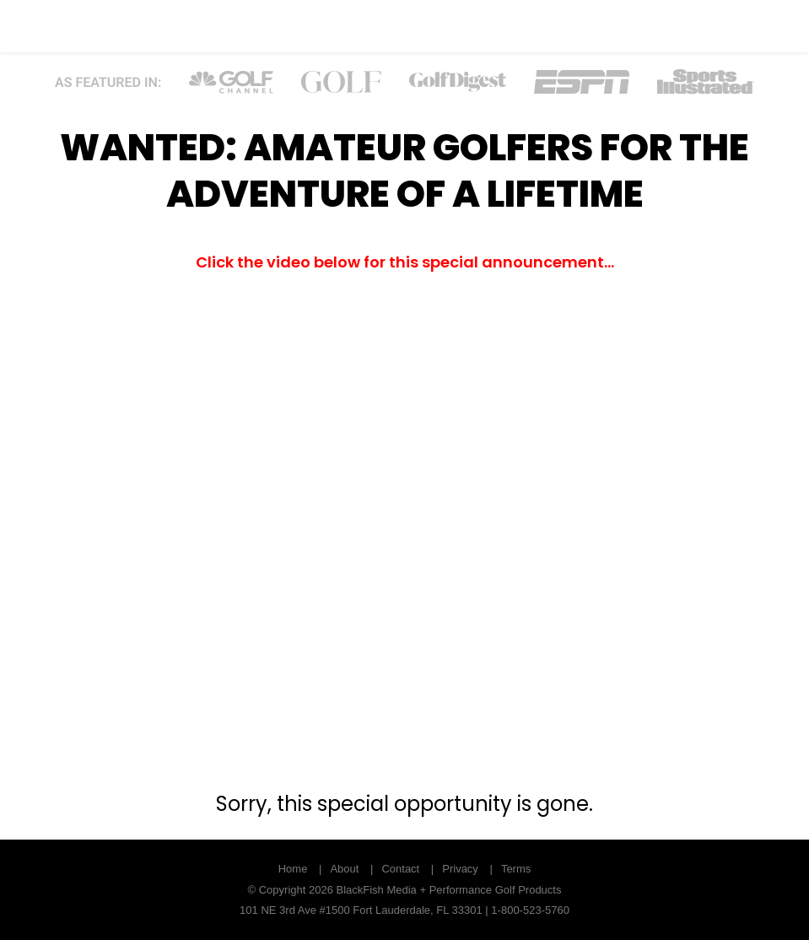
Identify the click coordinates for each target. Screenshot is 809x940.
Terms (516, 868)
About (344, 868)
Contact (400, 868)
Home (293, 868)
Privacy (460, 868)
